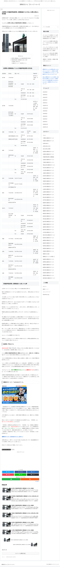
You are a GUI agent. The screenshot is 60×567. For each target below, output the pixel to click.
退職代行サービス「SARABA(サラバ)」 (19, 63)
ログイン (45, 286)
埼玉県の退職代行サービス (48, 167)
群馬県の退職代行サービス (48, 248)
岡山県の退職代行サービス (48, 197)
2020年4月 (45, 94)
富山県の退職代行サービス (48, 183)
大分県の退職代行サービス (48, 170)
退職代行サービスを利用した (49, 256)
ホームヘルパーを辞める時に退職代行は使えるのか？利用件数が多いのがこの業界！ (50, 55)
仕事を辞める (45, 143)
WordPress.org (46, 294)
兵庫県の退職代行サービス (48, 154)
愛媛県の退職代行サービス (48, 210)
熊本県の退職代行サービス (48, 229)
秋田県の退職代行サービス (48, 245)
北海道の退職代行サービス (48, 159)
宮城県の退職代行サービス (48, 178)
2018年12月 (45, 124)
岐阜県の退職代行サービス (48, 194)
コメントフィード (46, 291)
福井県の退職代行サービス (48, 237)
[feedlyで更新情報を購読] (11, 479)
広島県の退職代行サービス (48, 205)
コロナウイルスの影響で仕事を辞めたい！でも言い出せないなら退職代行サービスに (50, 43)
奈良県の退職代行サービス (48, 175)
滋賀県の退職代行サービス (48, 226)
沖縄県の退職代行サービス (48, 224)
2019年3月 (45, 116)
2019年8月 (45, 113)
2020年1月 (45, 102)
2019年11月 (45, 105)
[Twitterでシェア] (8, 472)
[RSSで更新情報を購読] (30, 479)
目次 (19, 56)
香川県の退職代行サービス (48, 270)
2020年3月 (45, 97)
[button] (33, 475)
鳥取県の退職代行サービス (48, 275)
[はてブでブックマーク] (33, 472)
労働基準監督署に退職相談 (6, 449)
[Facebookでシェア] (21, 472)
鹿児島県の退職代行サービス (49, 278)
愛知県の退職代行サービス (48, 213)
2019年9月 (45, 110)
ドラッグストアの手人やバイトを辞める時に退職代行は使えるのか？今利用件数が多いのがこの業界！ (50, 49)
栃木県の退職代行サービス (48, 221)
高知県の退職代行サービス (48, 272)
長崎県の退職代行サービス (48, 259)
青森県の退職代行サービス (48, 264)
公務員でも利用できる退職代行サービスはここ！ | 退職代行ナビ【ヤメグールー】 (50, 72)
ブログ (44, 135)
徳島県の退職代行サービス (48, 208)
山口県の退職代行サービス (48, 186)
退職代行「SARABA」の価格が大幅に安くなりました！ (50, 60)
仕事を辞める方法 (46, 146)
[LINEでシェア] (21, 475)
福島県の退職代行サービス (48, 243)
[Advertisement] (20, 460)
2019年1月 (45, 121)
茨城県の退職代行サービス (48, 251)
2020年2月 (45, 100)
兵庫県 (13, 449)
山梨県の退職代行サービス (48, 191)
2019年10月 (45, 108)
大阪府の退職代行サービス (48, 173)
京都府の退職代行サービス (48, 140)
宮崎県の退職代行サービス (48, 181)
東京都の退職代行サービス (48, 218)
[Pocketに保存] (8, 475)
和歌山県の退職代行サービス (49, 165)
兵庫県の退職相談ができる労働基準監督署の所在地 (20, 58)
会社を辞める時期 (46, 148)
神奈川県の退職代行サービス (49, 235)
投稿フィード (45, 289)
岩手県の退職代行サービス (48, 200)
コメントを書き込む (20, 554)
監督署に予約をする (16, 61)
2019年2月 (45, 118)
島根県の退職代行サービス (48, 202)
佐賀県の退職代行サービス (48, 151)
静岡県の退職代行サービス (48, 267)
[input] (51, 27)
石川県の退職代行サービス (48, 232)
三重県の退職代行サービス (48, 138)
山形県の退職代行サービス (48, 189)
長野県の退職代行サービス (48, 261)
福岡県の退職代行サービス (48, 240)
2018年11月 (45, 127)
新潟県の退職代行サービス (48, 216)
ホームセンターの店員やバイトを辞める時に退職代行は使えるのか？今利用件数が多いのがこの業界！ (50, 37)
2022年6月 (45, 92)
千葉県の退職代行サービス (48, 162)
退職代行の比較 (46, 253)
